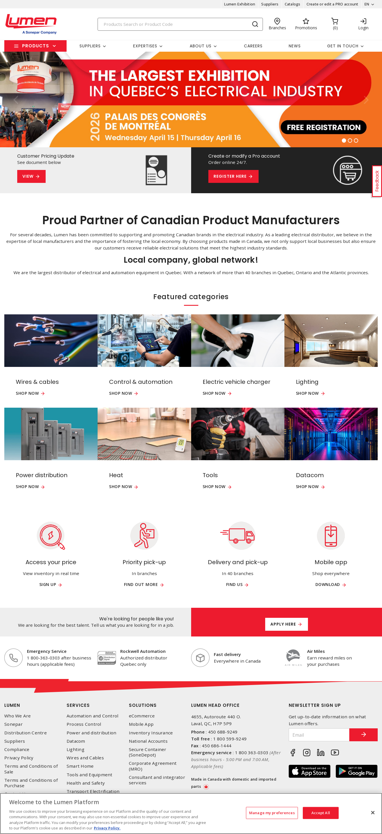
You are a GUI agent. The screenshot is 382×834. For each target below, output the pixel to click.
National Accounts (148, 741)
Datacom (76, 741)
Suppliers (269, 4)
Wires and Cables (85, 758)
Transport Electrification (93, 791)
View (28, 176)
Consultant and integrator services (157, 780)
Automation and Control (93, 716)
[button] (16, 99)
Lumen (12, 705)
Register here (230, 176)
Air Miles (316, 651)
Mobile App (141, 724)
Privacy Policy (19, 758)
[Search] (180, 24)
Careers (253, 46)
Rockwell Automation (143, 651)
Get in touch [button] (342, 46)
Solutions (143, 705)
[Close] (373, 812)
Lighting (75, 749)
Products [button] (35, 46)
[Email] (319, 734)
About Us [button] (201, 46)
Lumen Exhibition (239, 4)
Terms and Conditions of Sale (31, 768)
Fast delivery (227, 654)
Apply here (283, 624)
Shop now (27, 393)
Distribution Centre (25, 733)
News (295, 46)
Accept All (320, 812)
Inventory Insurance (151, 733)
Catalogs (292, 4)
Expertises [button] (145, 46)
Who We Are (17, 716)
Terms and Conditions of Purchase (31, 782)
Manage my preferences (272, 812)
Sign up (47, 584)
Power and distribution (92, 733)
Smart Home (80, 766)
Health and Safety (86, 783)
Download (327, 584)
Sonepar (13, 724)
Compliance (17, 749)
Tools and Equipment (90, 774)
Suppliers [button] (90, 46)
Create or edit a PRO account (332, 4)
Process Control (84, 724)
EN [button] (366, 4)
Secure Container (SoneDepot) (147, 752)
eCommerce (142, 716)
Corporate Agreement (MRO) (153, 766)
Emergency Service (47, 651)
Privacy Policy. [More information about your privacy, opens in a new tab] (107, 828)
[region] (191, 813)
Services (78, 705)
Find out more (141, 584)
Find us (234, 584)
